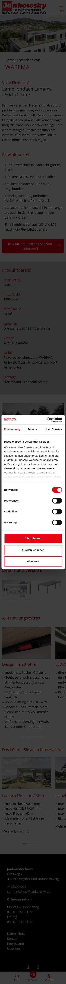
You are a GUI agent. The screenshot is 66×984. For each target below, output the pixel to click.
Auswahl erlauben (33, 549)
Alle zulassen (33, 538)
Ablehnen (33, 561)
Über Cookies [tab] (53, 429)
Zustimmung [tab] (12, 429)
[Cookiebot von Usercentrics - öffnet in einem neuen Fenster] (47, 419)
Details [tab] (32, 429)
